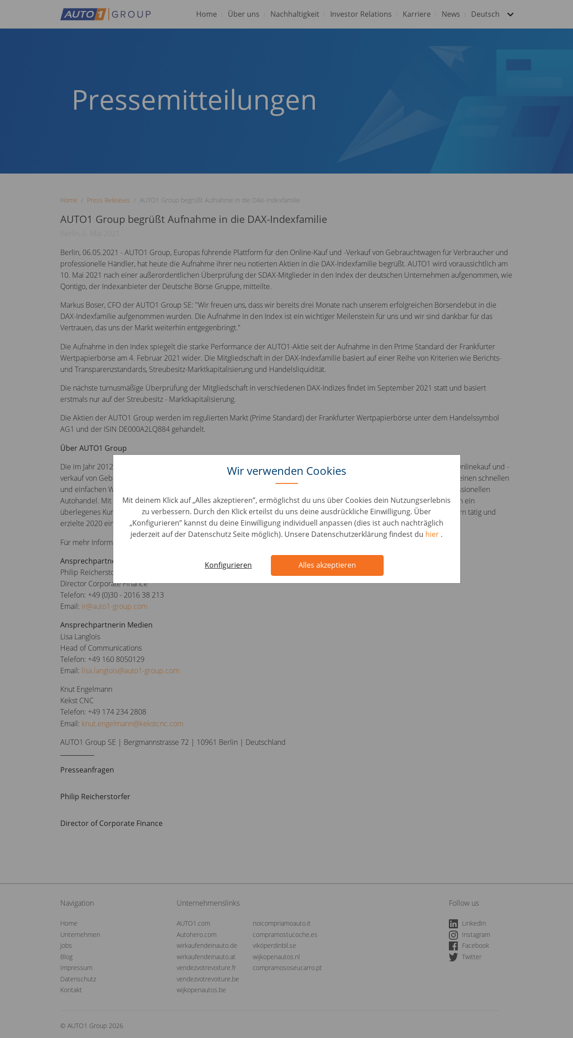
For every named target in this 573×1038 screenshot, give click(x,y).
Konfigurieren (228, 565)
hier (433, 534)
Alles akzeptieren (327, 565)
